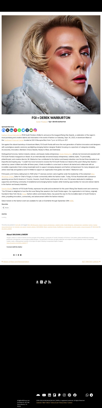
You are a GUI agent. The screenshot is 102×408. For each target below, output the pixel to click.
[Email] (31, 130)
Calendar (39, 402)
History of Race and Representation (15, 262)
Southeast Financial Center (14, 140)
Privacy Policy (63, 402)
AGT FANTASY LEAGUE (91, 262)
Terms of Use (54, 402)
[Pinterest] (15, 130)
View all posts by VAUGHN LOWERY (17, 243)
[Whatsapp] (19, 130)
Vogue (24, 194)
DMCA (48, 402)
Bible (44, 402)
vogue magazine (86, 227)
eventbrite (85, 225)
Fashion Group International (11, 135)
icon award (23, 227)
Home (38, 122)
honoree (17, 227)
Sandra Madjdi (7, 189)
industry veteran (31, 227)
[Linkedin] (11, 130)
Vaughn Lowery (76, 227)
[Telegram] (23, 130)
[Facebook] (3, 130)
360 (29, 225)
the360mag (60, 227)
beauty (41, 225)
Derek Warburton (65, 154)
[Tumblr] (27, 130)
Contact (70, 402)
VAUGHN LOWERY (7, 229)
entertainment (78, 225)
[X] (7, 130)
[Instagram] (35, 130)
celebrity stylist (59, 225)
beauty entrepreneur (49, 225)
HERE (71, 201)
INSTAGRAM (39, 227)
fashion (91, 225)
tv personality (67, 227)
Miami (45, 227)
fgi (13, 227)
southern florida (52, 227)
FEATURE (44, 122)
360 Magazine (34, 225)
